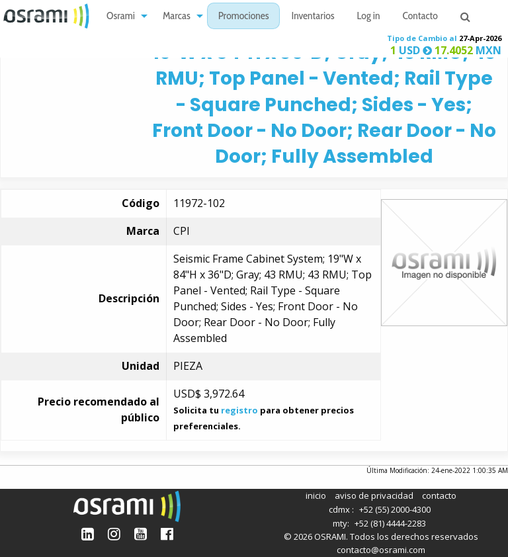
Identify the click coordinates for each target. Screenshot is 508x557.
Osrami (120, 17)
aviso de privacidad (374, 495)
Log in (368, 17)
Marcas (176, 17)
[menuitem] (123, 16)
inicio (316, 495)
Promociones (243, 17)
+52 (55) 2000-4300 (395, 509)
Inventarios (312, 17)
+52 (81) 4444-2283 (390, 523)
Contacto (420, 17)
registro (239, 410)
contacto (439, 495)
